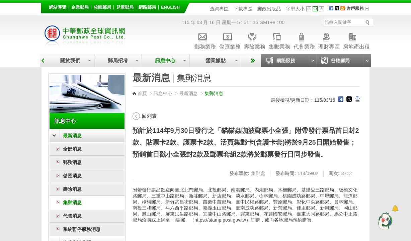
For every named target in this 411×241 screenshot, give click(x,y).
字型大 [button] (321, 8)
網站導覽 (57, 7)
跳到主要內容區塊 (3, 3)
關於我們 (70, 60)
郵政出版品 (269, 8)
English (170, 7)
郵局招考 (118, 60)
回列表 (149, 116)
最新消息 (72, 135)
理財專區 (329, 40)
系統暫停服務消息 (81, 229)
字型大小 (295, 8)
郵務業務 (205, 40)
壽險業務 (254, 40)
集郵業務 (279, 40)
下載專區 (243, 8)
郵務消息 (72, 162)
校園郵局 (102, 7)
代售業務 (304, 40)
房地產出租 (356, 40)
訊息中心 (165, 60)
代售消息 (72, 216)
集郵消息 (72, 202)
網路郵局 (147, 7)
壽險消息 (72, 189)
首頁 (142, 93)
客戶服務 (359, 11)
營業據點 (215, 60)
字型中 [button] (315, 8)
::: (45, 6)
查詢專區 (219, 8)
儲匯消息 (72, 175)
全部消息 (72, 149)
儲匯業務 (230, 40)
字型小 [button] (308, 8)
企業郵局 (80, 7)
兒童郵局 (125, 7)
